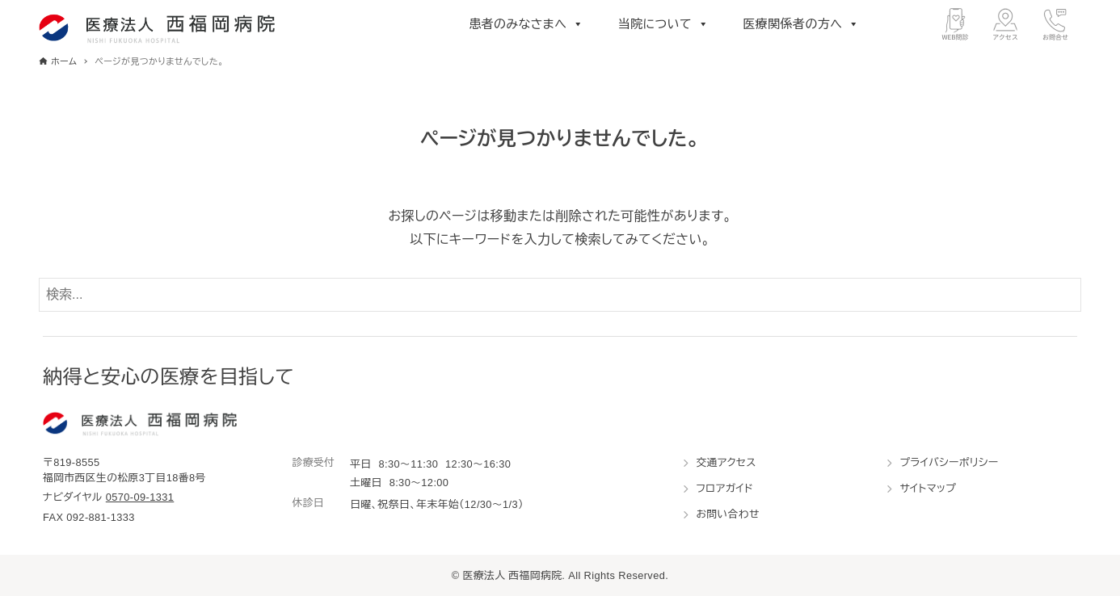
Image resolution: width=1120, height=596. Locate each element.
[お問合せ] (1055, 24)
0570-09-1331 (140, 497)
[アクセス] (1005, 24)
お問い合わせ (727, 514)
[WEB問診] (955, 24)
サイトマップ (927, 488)
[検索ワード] (560, 295)
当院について (663, 24)
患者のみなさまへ (526, 24)
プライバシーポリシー (948, 462)
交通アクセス (726, 462)
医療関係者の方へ (801, 24)
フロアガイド (724, 488)
